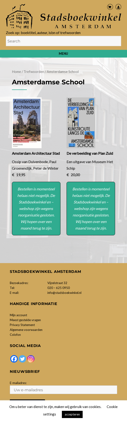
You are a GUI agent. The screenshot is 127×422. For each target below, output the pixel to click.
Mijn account (18, 315)
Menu (63, 53)
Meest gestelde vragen (25, 320)
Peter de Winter (46, 168)
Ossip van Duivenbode (30, 161)
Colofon (15, 334)
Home (16, 71)
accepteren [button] (72, 414)
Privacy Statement (22, 325)
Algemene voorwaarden (26, 330)
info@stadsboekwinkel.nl (64, 293)
